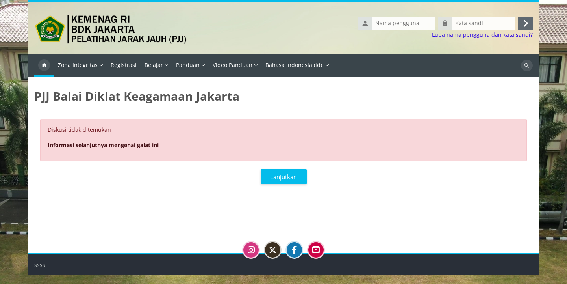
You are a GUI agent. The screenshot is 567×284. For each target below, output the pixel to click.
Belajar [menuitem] (154, 65)
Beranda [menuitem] (44, 65)
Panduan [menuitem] (188, 65)
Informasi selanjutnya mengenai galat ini (103, 145)
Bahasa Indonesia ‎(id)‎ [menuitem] (293, 65)
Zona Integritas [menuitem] (78, 65)
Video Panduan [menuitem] (232, 65)
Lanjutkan (283, 177)
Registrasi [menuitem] (124, 65)
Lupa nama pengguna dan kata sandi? (482, 34)
